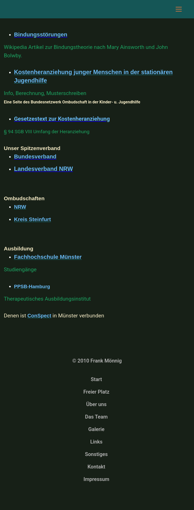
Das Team (96, 417)
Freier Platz (96, 392)
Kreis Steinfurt (32, 219)
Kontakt (96, 467)
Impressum (96, 479)
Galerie (96, 429)
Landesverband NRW (43, 169)
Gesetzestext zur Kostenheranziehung (62, 119)
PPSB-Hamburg (32, 286)
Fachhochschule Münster (48, 257)
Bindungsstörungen (40, 34)
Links (96, 442)
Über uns (96, 404)
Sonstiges (96, 454)
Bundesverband (35, 156)
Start (96, 379)
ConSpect (39, 315)
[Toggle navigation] (179, 9)
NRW (20, 207)
